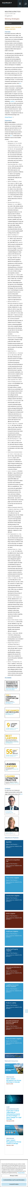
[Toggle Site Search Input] (25, 3)
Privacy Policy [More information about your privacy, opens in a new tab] (21, 1172)
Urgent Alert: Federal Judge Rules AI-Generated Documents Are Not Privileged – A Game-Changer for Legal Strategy (13, 1115)
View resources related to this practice (14, 847)
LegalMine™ (12, 101)
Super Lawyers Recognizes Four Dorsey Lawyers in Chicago (13, 1141)
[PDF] (27, 1011)
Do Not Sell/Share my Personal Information (14, 1180)
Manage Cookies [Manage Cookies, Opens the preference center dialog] (14, 1175)
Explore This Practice (12, 844)
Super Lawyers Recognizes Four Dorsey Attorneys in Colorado (13, 1080)
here (20, 83)
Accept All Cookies (14, 1184)
